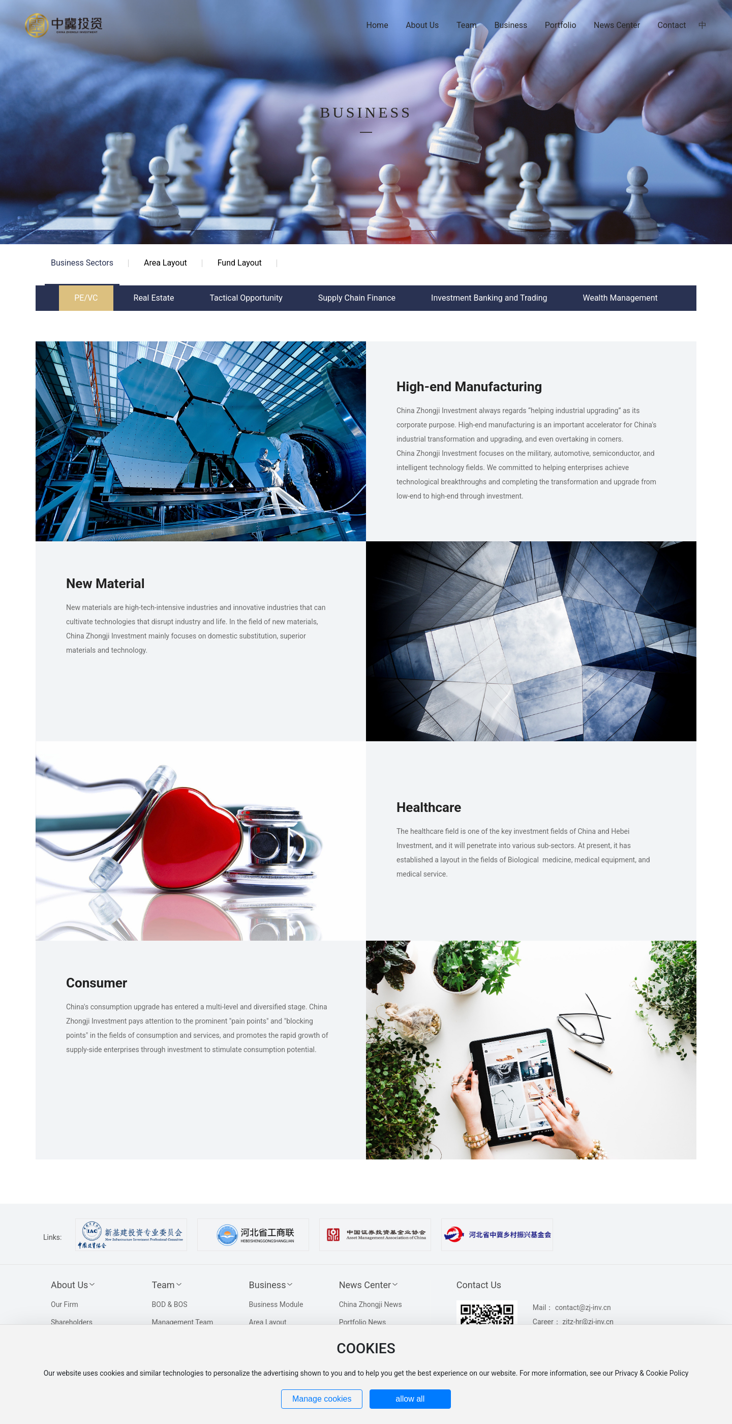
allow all (409, 1398)
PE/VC (86, 298)
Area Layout (165, 263)
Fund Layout (240, 263)
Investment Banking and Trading (489, 298)
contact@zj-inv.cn (583, 1307)
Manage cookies (322, 1398)
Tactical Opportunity (245, 298)
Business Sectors (82, 263)
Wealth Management (620, 298)
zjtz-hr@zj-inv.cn (588, 1322)
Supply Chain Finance (356, 298)
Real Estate (154, 298)
